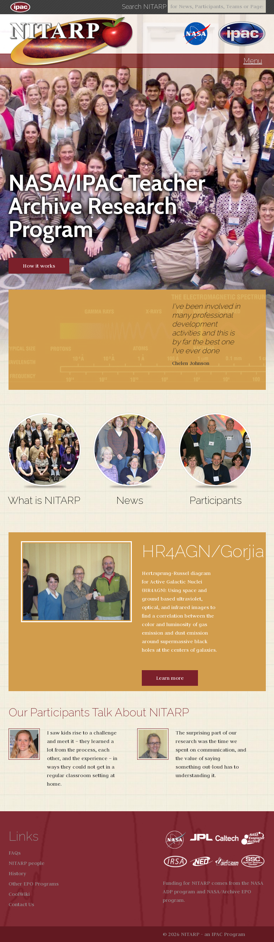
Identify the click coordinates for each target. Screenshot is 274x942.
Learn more (170, 678)
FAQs (15, 853)
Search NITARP (144, 6)
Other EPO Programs (34, 884)
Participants (215, 500)
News (129, 500)
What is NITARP (44, 500)
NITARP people (26, 863)
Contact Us (21, 904)
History (17, 873)
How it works (39, 266)
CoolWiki (19, 894)
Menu (252, 60)
